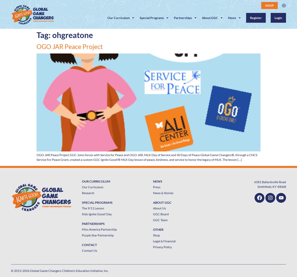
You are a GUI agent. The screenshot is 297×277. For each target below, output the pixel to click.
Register (256, 18)
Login (278, 18)
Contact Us (89, 250)
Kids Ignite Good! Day (97, 214)
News (234, 17)
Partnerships (185, 17)
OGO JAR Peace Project (70, 46)
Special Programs (154, 17)
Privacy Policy (162, 247)
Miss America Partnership (99, 229)
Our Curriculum (121, 17)
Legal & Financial (164, 241)
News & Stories (163, 193)
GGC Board (161, 214)
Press (156, 187)
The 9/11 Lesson (93, 208)
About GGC (212, 17)
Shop (269, 5)
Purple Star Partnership (98, 235)
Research (88, 193)
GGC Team (160, 220)
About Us (159, 208)
